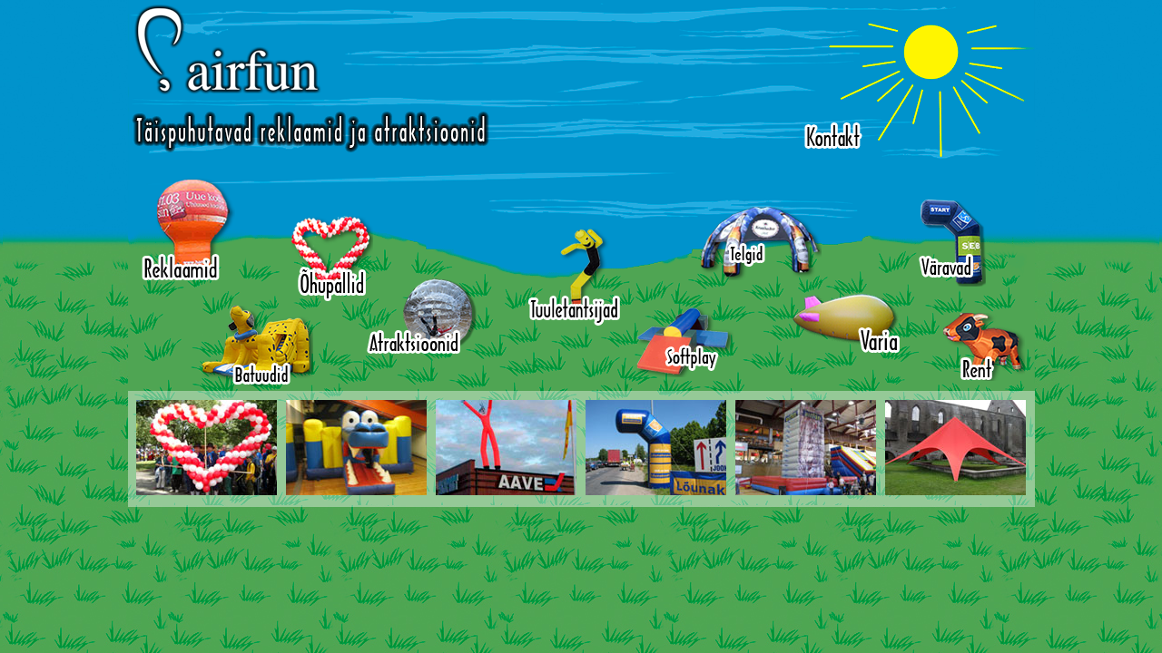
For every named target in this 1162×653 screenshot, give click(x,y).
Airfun (310, 78)
